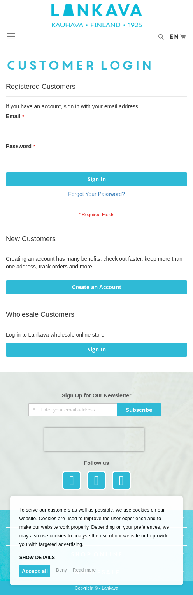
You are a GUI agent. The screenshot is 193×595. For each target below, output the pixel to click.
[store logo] (96, 15)
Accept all (35, 571)
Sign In (97, 349)
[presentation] (94, 439)
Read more (84, 570)
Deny (61, 570)
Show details (37, 557)
